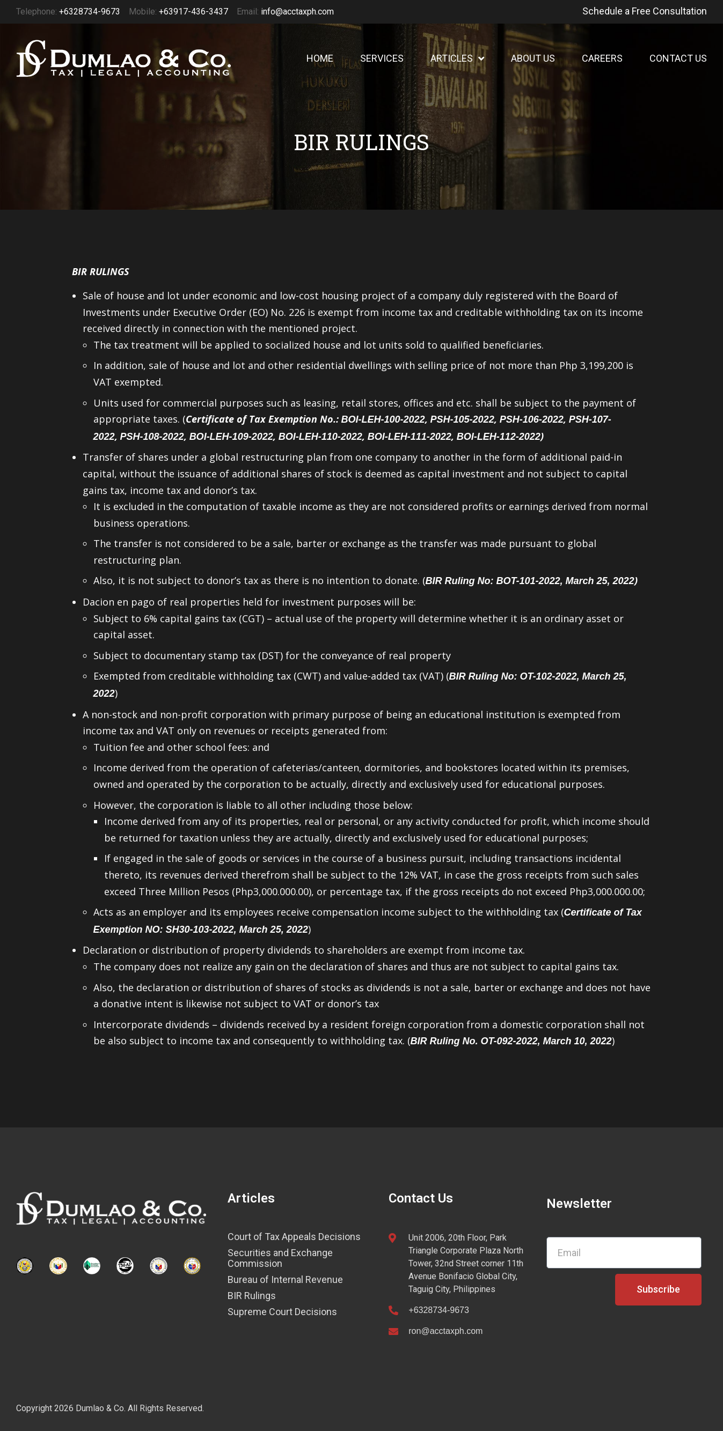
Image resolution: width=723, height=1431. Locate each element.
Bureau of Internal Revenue (285, 1279)
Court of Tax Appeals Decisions (294, 1236)
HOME (319, 58)
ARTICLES (457, 58)
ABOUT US (533, 58)
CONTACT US (678, 58)
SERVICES (382, 58)
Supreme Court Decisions (282, 1312)
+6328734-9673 (438, 1310)
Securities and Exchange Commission (280, 1258)
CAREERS (602, 58)
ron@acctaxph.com (445, 1331)
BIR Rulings (252, 1295)
